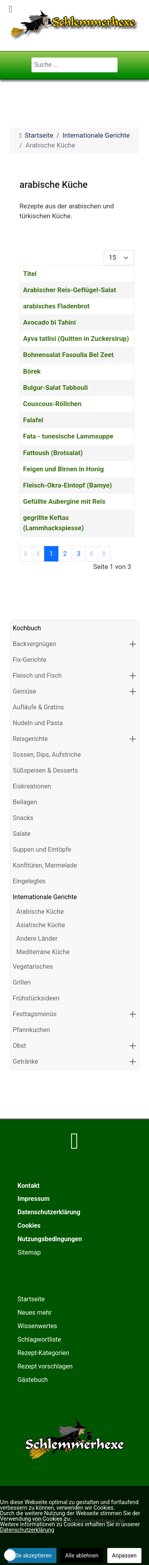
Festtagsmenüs (34, 1014)
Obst (19, 1045)
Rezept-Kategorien (43, 1353)
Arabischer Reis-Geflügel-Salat (69, 290)
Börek (32, 371)
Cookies (29, 1225)
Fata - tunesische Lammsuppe (68, 436)
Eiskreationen (32, 786)
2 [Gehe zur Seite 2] (65, 554)
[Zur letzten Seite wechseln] (104, 553)
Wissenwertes (37, 1326)
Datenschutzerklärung (48, 1212)
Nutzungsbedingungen (49, 1239)
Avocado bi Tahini (49, 322)
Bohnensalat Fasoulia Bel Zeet (68, 355)
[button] (133, 644)
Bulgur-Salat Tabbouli (55, 387)
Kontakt (28, 1185)
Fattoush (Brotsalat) (53, 453)
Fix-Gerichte (29, 659)
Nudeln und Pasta (38, 723)
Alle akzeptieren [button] (32, 1555)
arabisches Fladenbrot (56, 306)
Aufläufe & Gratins (38, 707)
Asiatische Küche (40, 925)
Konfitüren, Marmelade (45, 865)
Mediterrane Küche (43, 952)
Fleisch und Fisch (37, 675)
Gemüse (24, 691)
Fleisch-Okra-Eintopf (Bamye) (67, 485)
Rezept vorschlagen (45, 1366)
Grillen (22, 982)
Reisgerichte (30, 739)
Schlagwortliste (39, 1339)
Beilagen (25, 802)
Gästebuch (32, 1380)
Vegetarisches (33, 966)
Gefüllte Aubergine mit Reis (64, 501)
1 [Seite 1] (51, 554)
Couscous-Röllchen (52, 404)
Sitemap (29, 1252)
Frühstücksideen (36, 998)
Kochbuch (27, 628)
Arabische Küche (40, 911)
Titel (30, 274)
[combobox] (74, 64)
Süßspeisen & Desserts (45, 770)
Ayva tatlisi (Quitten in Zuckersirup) (76, 338)
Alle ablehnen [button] (82, 1555)
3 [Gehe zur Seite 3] (78, 554)
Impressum (33, 1198)
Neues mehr (34, 1312)
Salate (22, 833)
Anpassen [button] (124, 1555)
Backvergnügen (34, 644)
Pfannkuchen (31, 1030)
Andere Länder (37, 938)
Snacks (23, 818)
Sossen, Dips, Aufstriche (47, 754)
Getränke (25, 1061)
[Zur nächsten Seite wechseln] (91, 553)
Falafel (33, 420)
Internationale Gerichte (45, 897)
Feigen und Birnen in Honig (63, 469)
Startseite (31, 1299)
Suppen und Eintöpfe (42, 849)
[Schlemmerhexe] (74, 25)
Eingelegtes (29, 881)
